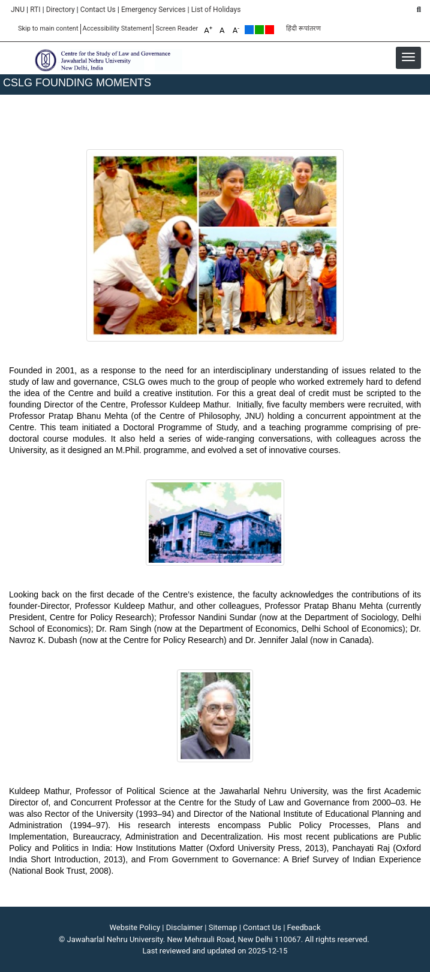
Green (259, 29)
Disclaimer (184, 927)
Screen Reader (176, 28)
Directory (60, 9)
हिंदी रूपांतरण (303, 28)
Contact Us (98, 9)
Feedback (304, 927)
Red (269, 29)
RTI (35, 9)
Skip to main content (48, 28)
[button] (408, 57)
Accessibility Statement (117, 28)
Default (249, 29)
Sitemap (223, 927)
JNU (18, 9)
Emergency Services (153, 9)
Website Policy (135, 927)
